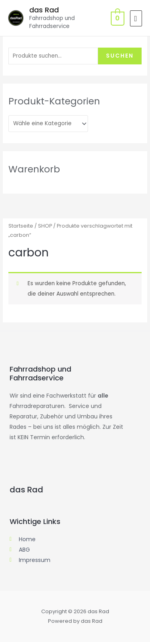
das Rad (44, 10)
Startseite (20, 225)
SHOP (45, 225)
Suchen (120, 56)
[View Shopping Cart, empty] (116, 18)
